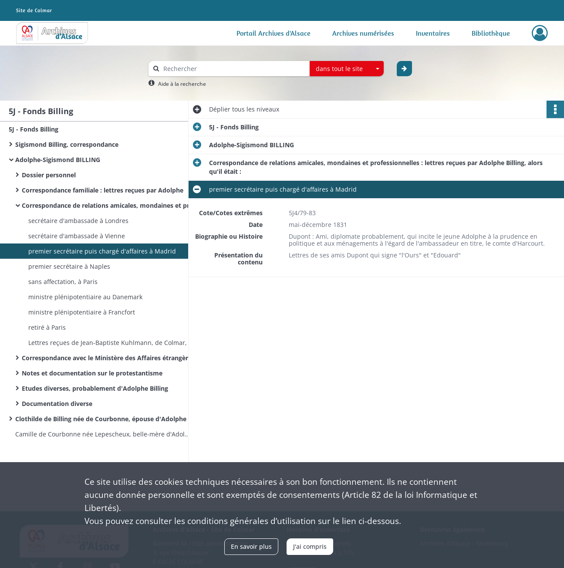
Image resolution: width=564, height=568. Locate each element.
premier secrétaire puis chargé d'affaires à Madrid (102, 251)
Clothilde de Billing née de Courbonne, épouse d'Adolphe (100, 419)
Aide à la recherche (182, 84)
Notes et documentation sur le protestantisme (92, 373)
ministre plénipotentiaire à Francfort (81, 312)
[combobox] (347, 69)
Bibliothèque (491, 33)
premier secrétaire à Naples (69, 266)
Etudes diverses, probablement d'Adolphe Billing (95, 388)
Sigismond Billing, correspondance (66, 144)
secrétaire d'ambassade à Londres (78, 220)
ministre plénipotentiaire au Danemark (85, 297)
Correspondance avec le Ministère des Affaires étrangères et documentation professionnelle (109, 358)
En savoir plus (251, 546)
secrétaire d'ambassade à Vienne (76, 236)
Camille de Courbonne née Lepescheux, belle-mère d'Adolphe (102, 434)
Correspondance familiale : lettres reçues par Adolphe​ (102, 190)
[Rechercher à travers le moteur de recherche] (233, 68)
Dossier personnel (49, 175)
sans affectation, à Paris (63, 281)
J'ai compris (310, 546)
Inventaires (433, 33)
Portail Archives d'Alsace (273, 33)
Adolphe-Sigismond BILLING (57, 160)
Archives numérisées (363, 33)
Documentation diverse (57, 403)
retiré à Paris (47, 327)
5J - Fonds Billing (33, 129)
